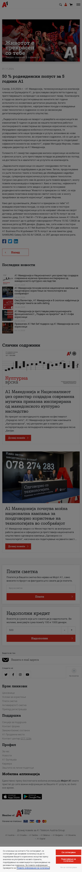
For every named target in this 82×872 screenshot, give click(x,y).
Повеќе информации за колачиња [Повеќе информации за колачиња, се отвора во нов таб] (33, 868)
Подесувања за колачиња (68, 860)
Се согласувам (68, 852)
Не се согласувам (68, 867)
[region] (41, 859)
